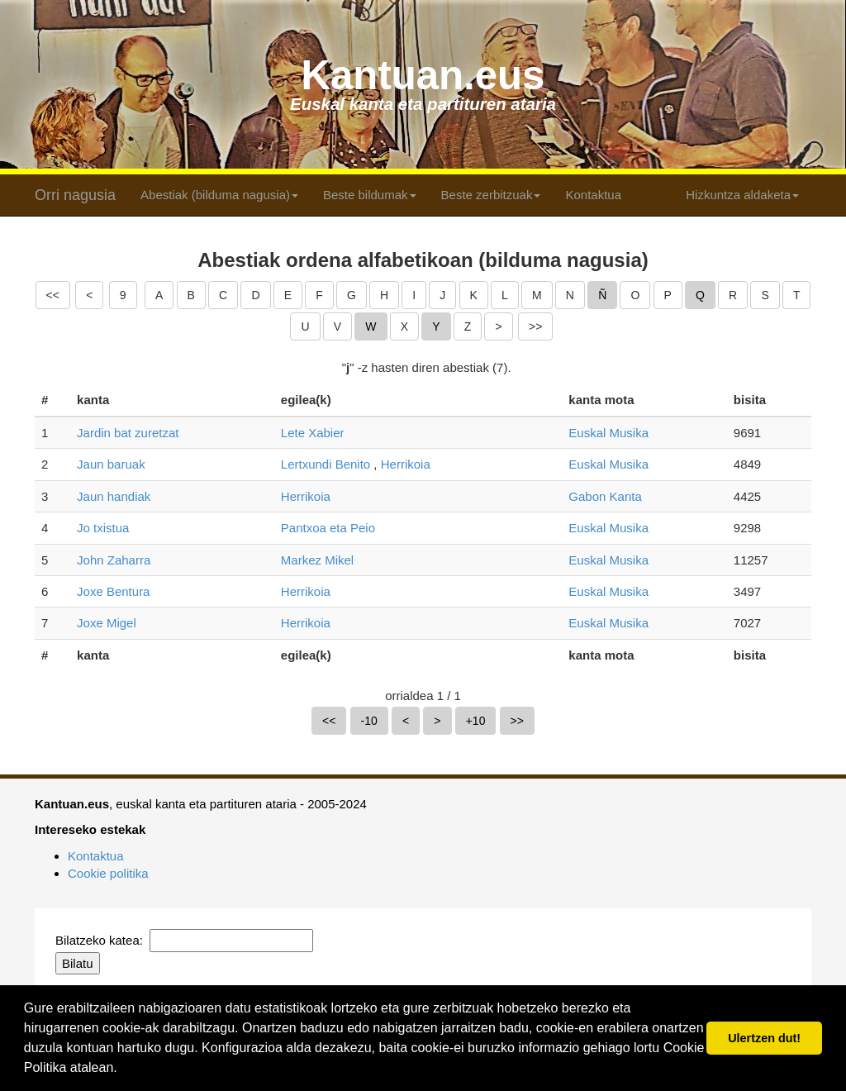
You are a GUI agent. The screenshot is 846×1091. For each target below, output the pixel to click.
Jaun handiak (113, 496)
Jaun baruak (111, 464)
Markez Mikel (317, 560)
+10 (476, 720)
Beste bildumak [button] (369, 195)
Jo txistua (103, 528)
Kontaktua (593, 195)
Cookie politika (108, 873)
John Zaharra (113, 560)
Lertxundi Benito (325, 464)
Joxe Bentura (113, 591)
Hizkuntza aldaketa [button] (742, 195)
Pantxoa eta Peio (328, 528)
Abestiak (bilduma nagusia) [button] (219, 195)
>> (535, 326)
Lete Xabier (313, 433)
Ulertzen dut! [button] (764, 1038)
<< (52, 295)
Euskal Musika (608, 433)
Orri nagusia (75, 195)
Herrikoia (405, 464)
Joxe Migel (106, 623)
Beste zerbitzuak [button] (491, 195)
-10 (369, 720)
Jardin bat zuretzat (127, 433)
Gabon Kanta (604, 496)
